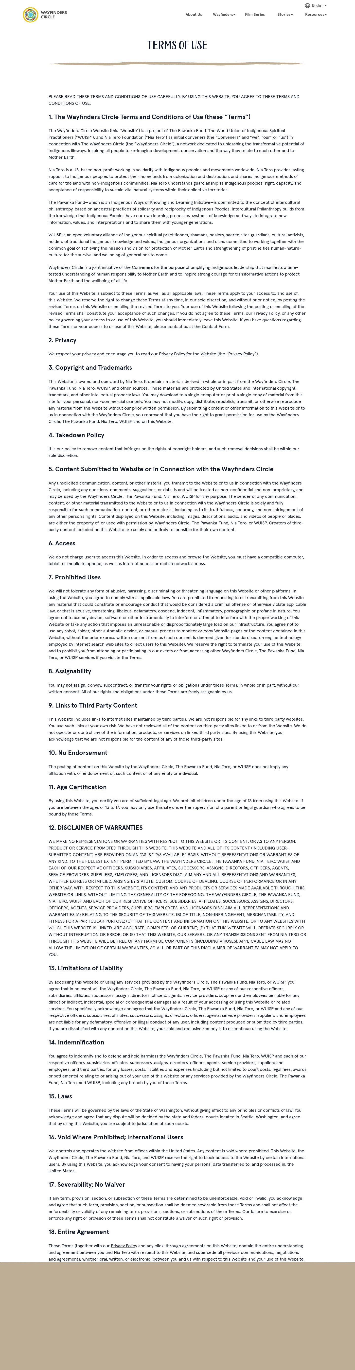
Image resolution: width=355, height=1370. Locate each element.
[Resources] (316, 14)
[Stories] (285, 14)
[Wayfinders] (224, 14)
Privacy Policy (267, 313)
